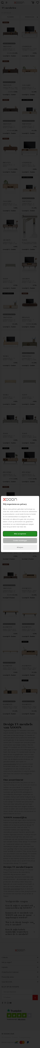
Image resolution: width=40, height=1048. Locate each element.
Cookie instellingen (20, 541)
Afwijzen (20, 547)
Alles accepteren (20, 534)
